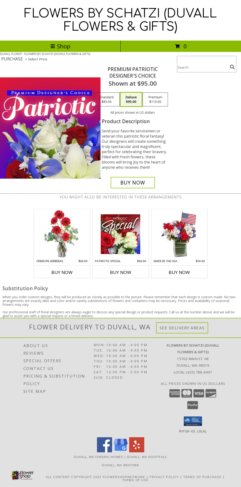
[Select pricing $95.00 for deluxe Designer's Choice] (131, 99)
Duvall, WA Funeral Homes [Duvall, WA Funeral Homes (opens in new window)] (98, 456)
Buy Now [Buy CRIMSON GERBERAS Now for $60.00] (62, 272)
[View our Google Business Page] (120, 451)
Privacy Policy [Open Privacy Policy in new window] (164, 476)
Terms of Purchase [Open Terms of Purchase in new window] (202, 476)
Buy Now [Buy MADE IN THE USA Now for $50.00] (179, 272)
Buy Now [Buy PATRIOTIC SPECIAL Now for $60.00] (120, 272)
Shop (60, 46)
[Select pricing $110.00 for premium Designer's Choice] (155, 99)
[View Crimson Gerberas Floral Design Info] (62, 234)
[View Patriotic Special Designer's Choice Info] (120, 234)
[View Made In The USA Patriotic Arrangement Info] (179, 234)
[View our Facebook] (104, 451)
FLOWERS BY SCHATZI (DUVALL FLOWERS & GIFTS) (120, 20)
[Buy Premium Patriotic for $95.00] (133, 182)
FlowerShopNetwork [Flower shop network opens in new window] (124, 476)
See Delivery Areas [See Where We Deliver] (182, 328)
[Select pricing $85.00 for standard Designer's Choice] (106, 99)
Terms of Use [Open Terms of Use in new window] (135, 480)
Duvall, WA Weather (120, 465)
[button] (193, 421)
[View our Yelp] (136, 451)
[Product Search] (202, 67)
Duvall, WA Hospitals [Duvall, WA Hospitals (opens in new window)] (147, 456)
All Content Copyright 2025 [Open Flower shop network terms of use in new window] (74, 476)
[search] (232, 67)
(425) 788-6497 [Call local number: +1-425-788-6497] (199, 372)
